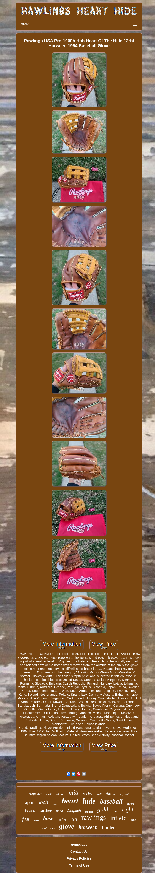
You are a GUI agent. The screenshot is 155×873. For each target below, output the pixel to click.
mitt (74, 792)
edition (60, 794)
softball (124, 794)
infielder (89, 812)
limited (109, 827)
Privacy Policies (79, 858)
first (25, 819)
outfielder (35, 794)
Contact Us (79, 851)
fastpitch (74, 811)
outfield (62, 819)
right (127, 809)
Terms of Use (79, 865)
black (30, 810)
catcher (45, 810)
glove (66, 826)
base (48, 818)
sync (133, 819)
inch (43, 802)
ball (98, 794)
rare (115, 811)
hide (89, 801)
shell (49, 794)
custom (130, 803)
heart (70, 801)
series (87, 794)
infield (118, 818)
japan (29, 802)
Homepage (79, 844)
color (55, 804)
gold (102, 809)
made (36, 820)
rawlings (93, 817)
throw (110, 793)
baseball (111, 801)
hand (59, 811)
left (74, 819)
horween (88, 827)
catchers (48, 828)
